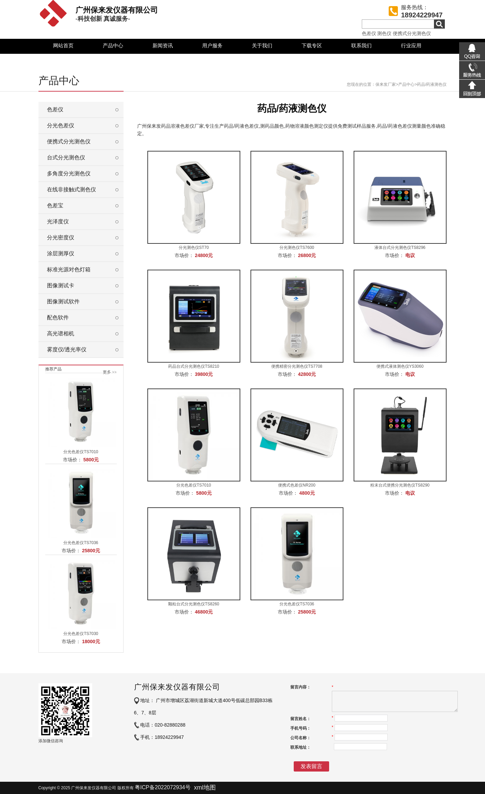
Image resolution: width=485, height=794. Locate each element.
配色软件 (58, 317)
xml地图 (205, 787)
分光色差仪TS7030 (80, 633)
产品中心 (113, 45)
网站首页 (63, 45)
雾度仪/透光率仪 (66, 349)
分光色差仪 (60, 125)
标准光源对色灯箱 (69, 269)
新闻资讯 (162, 45)
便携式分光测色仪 (412, 33)
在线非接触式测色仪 (71, 189)
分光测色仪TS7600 (296, 247)
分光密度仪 (60, 237)
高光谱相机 (60, 333)
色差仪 (369, 33)
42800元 (307, 374)
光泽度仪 (58, 221)
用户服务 (212, 45)
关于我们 (262, 45)
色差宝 (55, 205)
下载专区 (312, 45)
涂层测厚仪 (60, 253)
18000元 (91, 641)
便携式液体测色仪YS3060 (400, 366)
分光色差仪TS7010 (80, 451)
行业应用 (411, 45)
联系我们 (361, 45)
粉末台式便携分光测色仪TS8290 (400, 485)
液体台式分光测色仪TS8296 (399, 247)
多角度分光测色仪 (69, 173)
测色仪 (384, 33)
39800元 (204, 374)
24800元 (204, 255)
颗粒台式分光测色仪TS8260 (193, 604)
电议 (410, 255)
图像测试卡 (60, 285)
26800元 (307, 255)
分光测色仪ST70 (194, 247)
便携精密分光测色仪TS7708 (296, 366)
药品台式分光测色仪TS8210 (193, 366)
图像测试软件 (63, 301)
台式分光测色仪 (66, 157)
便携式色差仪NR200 (296, 485)
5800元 (91, 459)
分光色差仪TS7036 (80, 542)
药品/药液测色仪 (432, 84)
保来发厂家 (385, 84)
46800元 (204, 612)
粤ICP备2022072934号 (163, 787)
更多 (110, 372)
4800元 (306, 493)
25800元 (91, 550)
